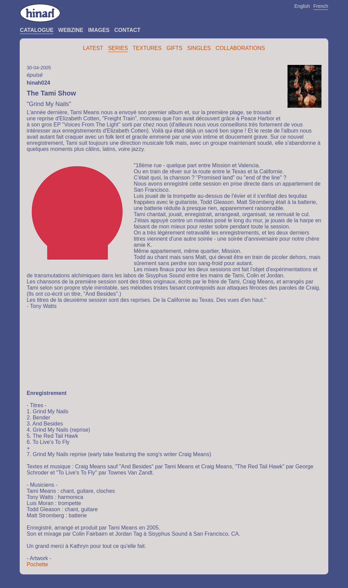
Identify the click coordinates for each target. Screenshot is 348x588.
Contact (127, 30)
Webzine (70, 30)
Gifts (174, 48)
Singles (199, 48)
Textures (147, 48)
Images (98, 30)
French (320, 6)
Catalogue (36, 30)
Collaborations (240, 48)
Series (118, 48)
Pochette (37, 564)
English (302, 6)
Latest (93, 48)
